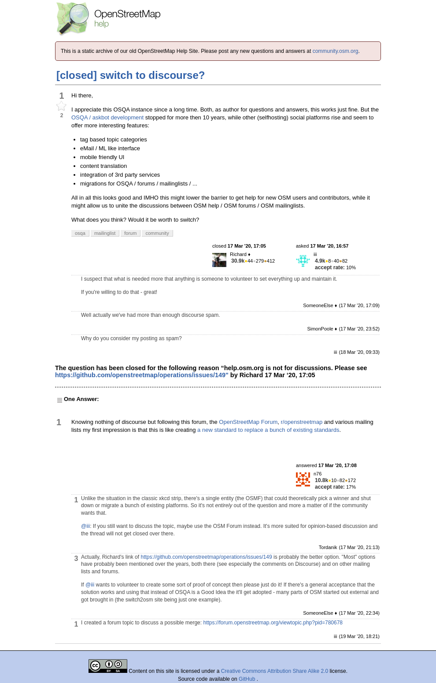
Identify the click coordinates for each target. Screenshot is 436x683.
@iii (85, 526)
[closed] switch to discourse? (130, 75)
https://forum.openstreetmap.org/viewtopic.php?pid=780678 (273, 623)
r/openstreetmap (302, 422)
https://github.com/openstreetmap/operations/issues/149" (142, 375)
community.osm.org (335, 51)
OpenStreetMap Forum (248, 422)
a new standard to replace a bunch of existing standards (268, 430)
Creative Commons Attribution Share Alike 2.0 (274, 671)
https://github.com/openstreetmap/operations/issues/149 (206, 557)
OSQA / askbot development (107, 117)
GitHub (248, 679)
